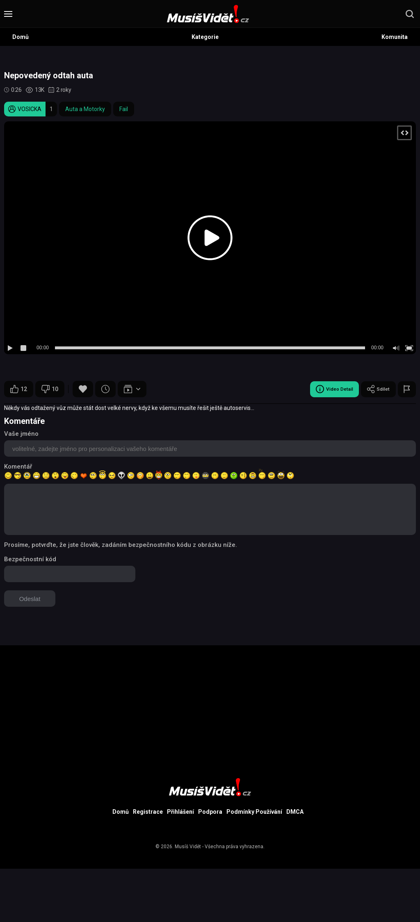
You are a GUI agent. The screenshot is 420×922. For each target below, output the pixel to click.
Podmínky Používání (254, 811)
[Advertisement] (210, 702)
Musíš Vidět (188, 846)
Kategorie (205, 37)
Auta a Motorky (85, 109)
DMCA (295, 811)
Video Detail (327, 389)
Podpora (210, 811)
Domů (20, 37)
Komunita (394, 37)
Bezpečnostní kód (30, 559)
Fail (123, 109)
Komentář (18, 466)
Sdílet (376, 389)
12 (18, 389)
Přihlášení (180, 811)
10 (49, 389)
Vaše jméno (21, 433)
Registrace (148, 811)
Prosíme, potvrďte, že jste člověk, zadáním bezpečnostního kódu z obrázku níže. (120, 545)
